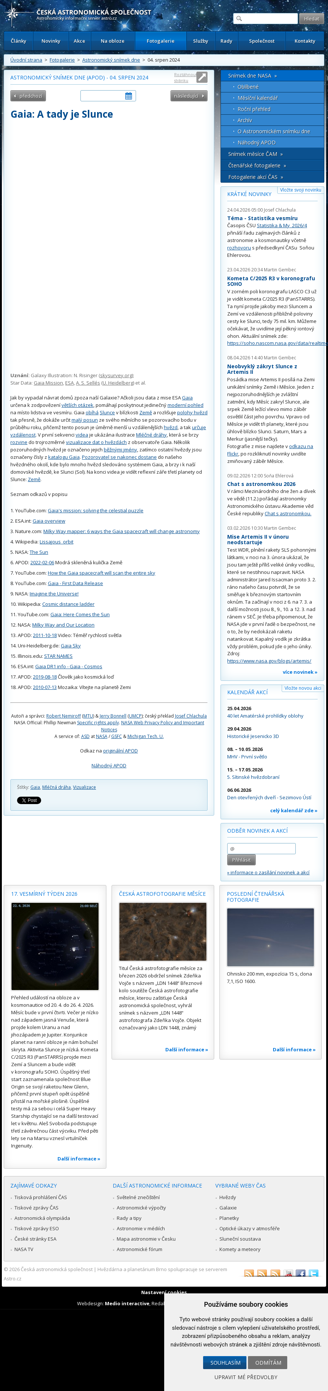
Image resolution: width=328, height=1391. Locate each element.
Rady (226, 40)
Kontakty (305, 40)
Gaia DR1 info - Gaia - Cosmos (68, 666)
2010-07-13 (45, 687)
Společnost (262, 40)
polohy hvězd (192, 412)
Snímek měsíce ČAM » (255, 153)
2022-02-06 (42, 562)
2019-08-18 (45, 676)
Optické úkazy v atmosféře (249, 1228)
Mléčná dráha (56, 787)
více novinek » (300, 672)
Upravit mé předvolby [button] (246, 1377)
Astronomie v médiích (141, 1228)
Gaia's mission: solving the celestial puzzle (95, 510)
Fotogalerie (161, 40)
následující (186, 95)
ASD (85, 736)
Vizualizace (84, 787)
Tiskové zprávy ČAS (36, 1207)
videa (82, 434)
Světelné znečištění (138, 1197)
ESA (69, 382)
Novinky (51, 40)
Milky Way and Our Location (63, 624)
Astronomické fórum (139, 1249)
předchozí (31, 95)
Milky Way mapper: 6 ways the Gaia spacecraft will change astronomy (121, 531)
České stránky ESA (35, 1238)
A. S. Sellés (88, 382)
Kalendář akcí (247, 692)
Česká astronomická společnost (57, 1269)
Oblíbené (248, 86)
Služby (200, 40)
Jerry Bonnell (113, 716)
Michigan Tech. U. (145, 736)
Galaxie (228, 1207)
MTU (88, 716)
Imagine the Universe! (54, 593)
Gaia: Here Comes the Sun (80, 614)
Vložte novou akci (303, 688)
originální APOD (120, 750)
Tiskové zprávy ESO (36, 1228)
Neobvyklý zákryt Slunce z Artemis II (262, 369)
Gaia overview (49, 520)
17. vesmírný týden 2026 (44, 893)
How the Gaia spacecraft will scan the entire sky (101, 572)
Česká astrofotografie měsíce (162, 893)
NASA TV (23, 1249)
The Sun (39, 552)
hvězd (171, 427)
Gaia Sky (71, 645)
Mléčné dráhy (151, 434)
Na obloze (113, 40)
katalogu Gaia (64, 457)
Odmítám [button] (268, 1362)
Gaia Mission (48, 382)
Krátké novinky (249, 193)
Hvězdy (227, 1197)
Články (18, 40)
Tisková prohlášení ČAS (40, 1197)
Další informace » (78, 1158)
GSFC (116, 736)
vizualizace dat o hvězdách (96, 442)
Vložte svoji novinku (300, 190)
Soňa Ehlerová (279, 476)
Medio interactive (127, 1303)
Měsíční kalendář (258, 97)
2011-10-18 (45, 635)
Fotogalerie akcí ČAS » (255, 176)
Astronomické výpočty (141, 1207)
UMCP (135, 716)
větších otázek (77, 405)
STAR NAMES (58, 656)
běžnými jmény (120, 449)
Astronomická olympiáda (42, 1218)
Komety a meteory (240, 1249)
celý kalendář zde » (294, 810)
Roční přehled (254, 108)
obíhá (92, 412)
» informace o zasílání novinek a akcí (268, 872)
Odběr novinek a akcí (257, 830)
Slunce (107, 412)
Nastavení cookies (164, 1292)
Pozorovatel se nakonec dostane (119, 457)
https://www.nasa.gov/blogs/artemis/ (269, 660)
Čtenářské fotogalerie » (257, 165)
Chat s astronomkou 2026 (261, 483)
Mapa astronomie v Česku (146, 1238)
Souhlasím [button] (226, 1362)
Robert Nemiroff (63, 716)
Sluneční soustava (240, 1238)
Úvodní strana (26, 59)
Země (145, 412)
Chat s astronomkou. (288, 513)
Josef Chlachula (191, 716)
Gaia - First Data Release (75, 583)
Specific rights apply (98, 722)
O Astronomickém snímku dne (274, 131)
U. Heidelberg (118, 382)
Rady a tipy (129, 1218)
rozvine (18, 442)
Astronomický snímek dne (111, 59)
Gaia (187, 397)
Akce (79, 40)
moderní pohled (185, 405)
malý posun (85, 420)
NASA (101, 736)
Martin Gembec (280, 270)
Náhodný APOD (109, 765)
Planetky (229, 1218)
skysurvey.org (116, 375)
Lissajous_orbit (56, 541)
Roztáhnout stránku (185, 77)
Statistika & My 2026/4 (282, 225)
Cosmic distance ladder (68, 604)
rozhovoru (239, 247)
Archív (245, 120)
